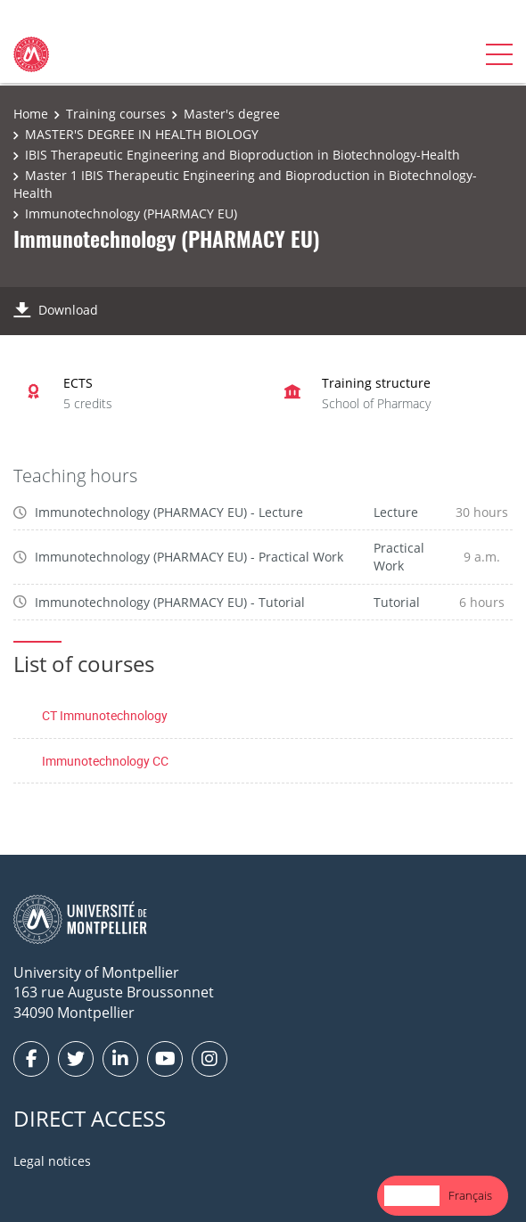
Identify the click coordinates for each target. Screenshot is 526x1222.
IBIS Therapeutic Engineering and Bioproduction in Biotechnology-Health (242, 154)
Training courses (116, 113)
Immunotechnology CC (105, 760)
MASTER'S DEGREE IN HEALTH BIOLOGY (142, 134)
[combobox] (412, 1195)
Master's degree (232, 113)
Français (470, 1195)
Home (30, 113)
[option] (470, 1195)
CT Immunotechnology (105, 715)
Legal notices (52, 1160)
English (412, 1195)
